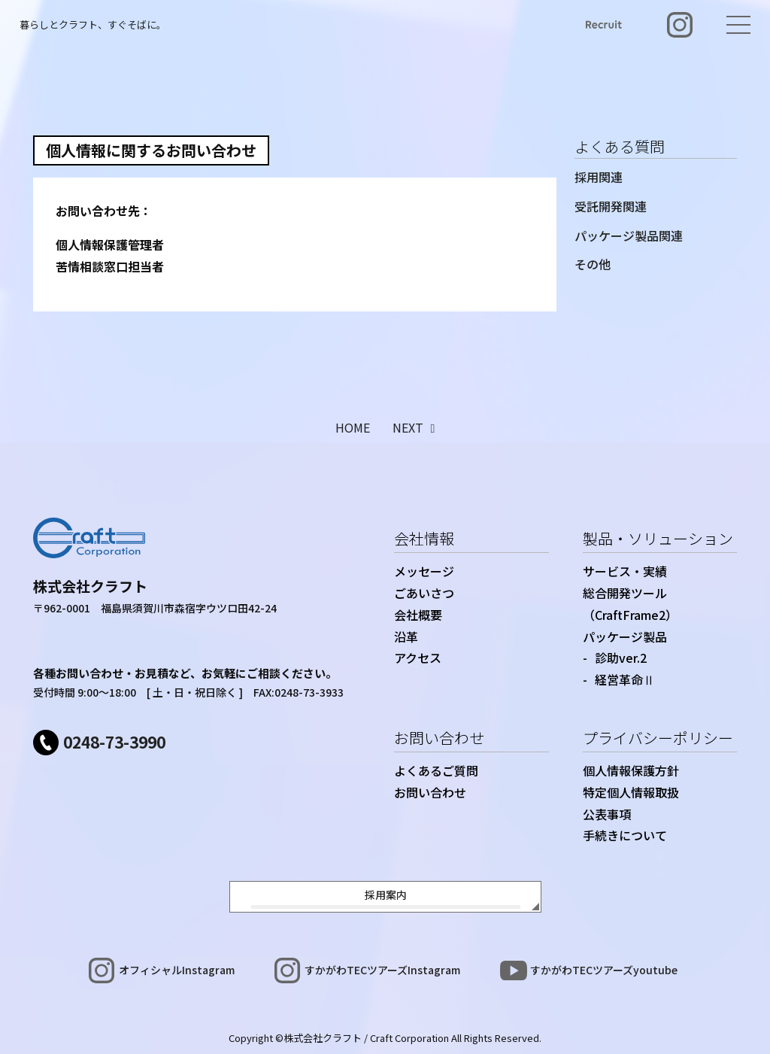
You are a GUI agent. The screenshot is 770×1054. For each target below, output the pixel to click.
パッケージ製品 (625, 636)
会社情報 (424, 538)
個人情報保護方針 (631, 770)
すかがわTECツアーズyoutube (604, 969)
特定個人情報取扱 (631, 792)
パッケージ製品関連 (628, 235)
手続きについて (625, 835)
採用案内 (386, 894)
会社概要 (418, 615)
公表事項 (607, 814)
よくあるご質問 (436, 770)
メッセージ (424, 571)
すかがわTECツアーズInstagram (382, 969)
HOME (352, 427)
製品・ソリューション (658, 538)
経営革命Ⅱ (625, 679)
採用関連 (598, 177)
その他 (592, 264)
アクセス (417, 657)
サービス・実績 (625, 571)
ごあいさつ (424, 593)
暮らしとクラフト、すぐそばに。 (93, 24)
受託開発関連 (610, 206)
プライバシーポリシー (658, 738)
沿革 (406, 636)
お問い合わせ (439, 738)
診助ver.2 (621, 657)
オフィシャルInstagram (177, 969)
